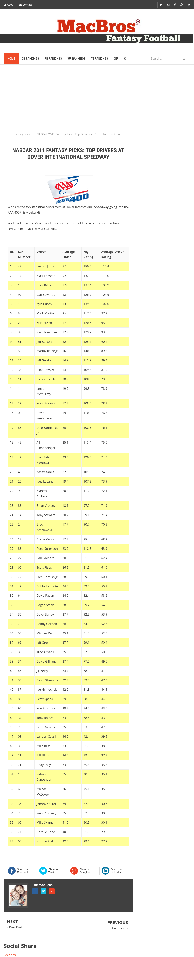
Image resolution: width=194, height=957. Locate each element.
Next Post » (120, 928)
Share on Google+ (85, 871)
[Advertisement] (97, 97)
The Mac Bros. (42, 885)
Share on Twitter (53, 871)
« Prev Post (14, 927)
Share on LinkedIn (116, 871)
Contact (25, 4)
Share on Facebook (23, 871)
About (9, 4)
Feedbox (10, 955)
